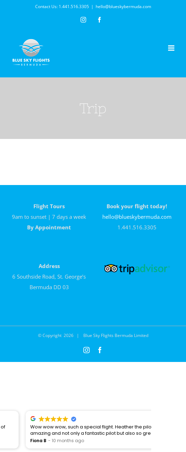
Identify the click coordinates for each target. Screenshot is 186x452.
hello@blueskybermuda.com (123, 6)
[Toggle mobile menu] (171, 48)
